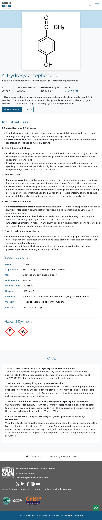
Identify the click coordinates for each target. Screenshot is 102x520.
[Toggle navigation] (97, 5)
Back (28, 109)
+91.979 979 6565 (26, 473)
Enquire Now (12, 109)
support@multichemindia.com (33, 477)
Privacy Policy (52, 489)
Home (5, 489)
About (15, 489)
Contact (38, 489)
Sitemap (66, 489)
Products (37, 456)
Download (71, 91)
